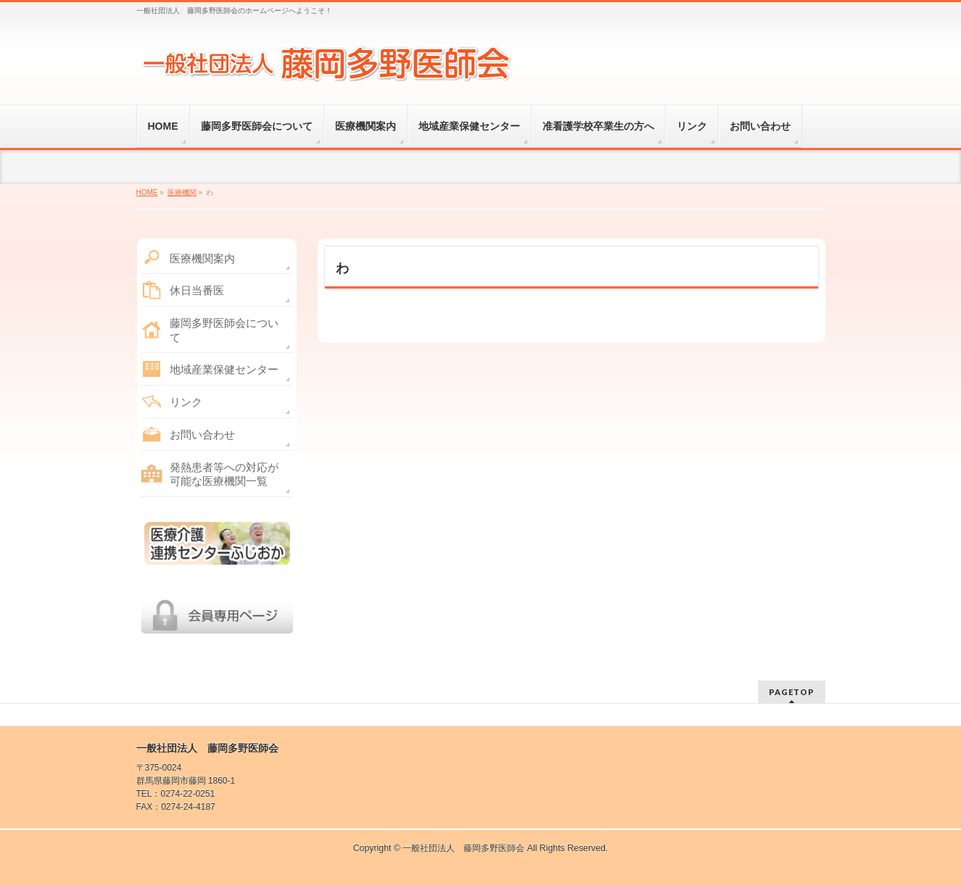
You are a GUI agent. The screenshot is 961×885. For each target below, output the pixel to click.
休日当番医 (197, 290)
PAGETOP (791, 692)
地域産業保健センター (224, 369)
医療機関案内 (202, 258)
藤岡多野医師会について (224, 330)
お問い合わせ (202, 434)
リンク (186, 402)
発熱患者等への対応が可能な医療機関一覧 (224, 474)
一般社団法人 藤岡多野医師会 (463, 848)
